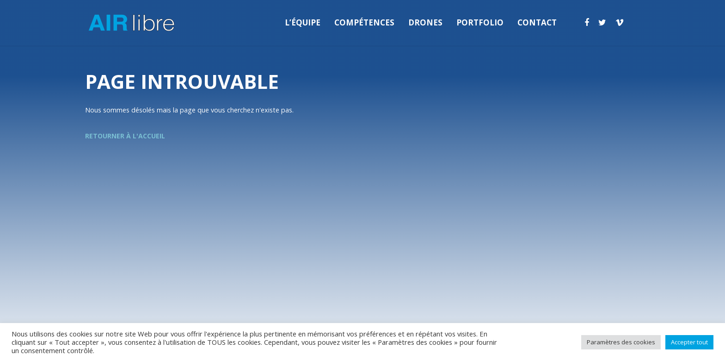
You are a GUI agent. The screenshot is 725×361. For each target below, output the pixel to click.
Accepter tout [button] (689, 342)
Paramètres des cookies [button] (621, 342)
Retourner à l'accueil (125, 135)
